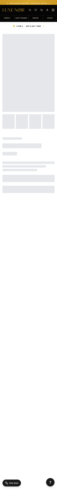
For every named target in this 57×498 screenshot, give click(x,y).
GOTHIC (50, 18)
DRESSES (35, 18)
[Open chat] (50, 482)
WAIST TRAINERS (21, 18)
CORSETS (7, 18)
